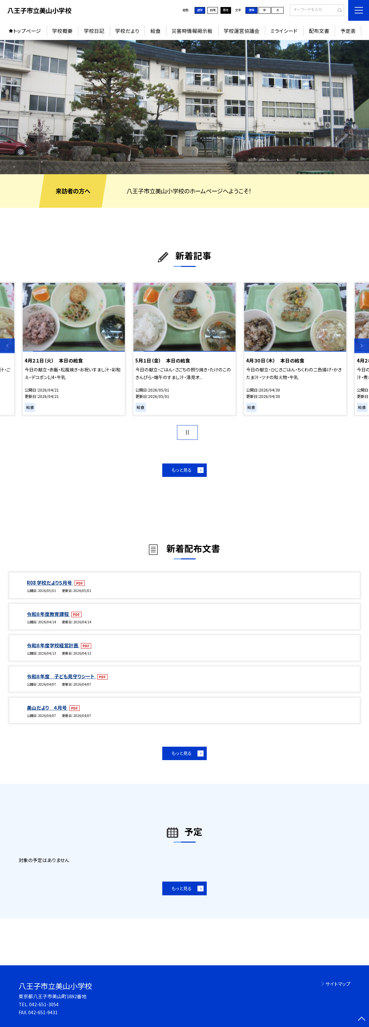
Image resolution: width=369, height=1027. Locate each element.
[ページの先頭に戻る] (361, 1019)
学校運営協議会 (242, 31)
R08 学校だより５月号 (50, 582)
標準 (251, 10)
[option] (184, 107)
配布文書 (319, 31)
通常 (200, 10)
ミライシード (284, 31)
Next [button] (361, 345)
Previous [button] (7, 345)
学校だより (127, 31)
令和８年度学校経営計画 (53, 645)
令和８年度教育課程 (48, 614)
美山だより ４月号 (47, 707)
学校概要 (62, 31)
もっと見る (182, 470)
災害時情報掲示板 (192, 31)
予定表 (348, 31)
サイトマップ (337, 983)
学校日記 (94, 31)
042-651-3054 (44, 1004)
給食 (155, 31)
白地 (213, 10)
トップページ (27, 31)
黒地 (226, 10)
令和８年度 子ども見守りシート (61, 676)
